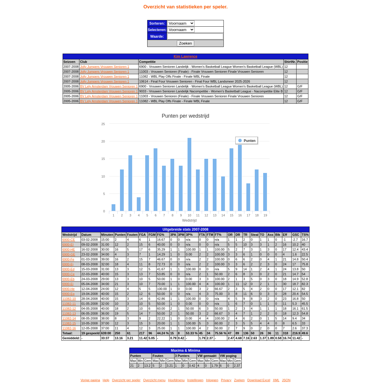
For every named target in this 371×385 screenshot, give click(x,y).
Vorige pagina (90, 380)
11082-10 (69, 298)
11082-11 (69, 303)
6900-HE (68, 249)
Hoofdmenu (176, 380)
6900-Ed (68, 269)
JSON (286, 380)
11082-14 (69, 318)
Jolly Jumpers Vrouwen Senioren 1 (104, 66)
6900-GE (68, 254)
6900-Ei (67, 284)
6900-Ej (67, 264)
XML (276, 380)
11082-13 (69, 313)
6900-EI (68, 244)
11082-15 (69, 323)
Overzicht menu (154, 380)
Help (106, 380)
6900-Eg (68, 293)
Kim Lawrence (185, 56)
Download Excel (258, 380)
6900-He (68, 289)
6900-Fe (68, 259)
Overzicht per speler (126, 380)
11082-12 (69, 308)
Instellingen (195, 380)
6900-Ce (68, 274)
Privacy (226, 380)
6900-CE (68, 239)
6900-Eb (68, 279)
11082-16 (69, 328)
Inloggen (212, 380)
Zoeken (239, 380)
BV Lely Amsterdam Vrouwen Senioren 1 (109, 86)
